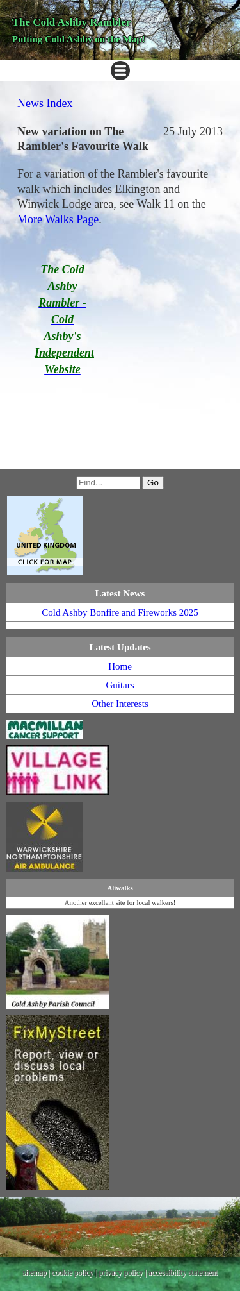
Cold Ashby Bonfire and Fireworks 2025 (120, 612)
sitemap (34, 1272)
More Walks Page (58, 219)
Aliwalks (119, 887)
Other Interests (120, 703)
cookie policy (72, 1272)
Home (120, 666)
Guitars (120, 685)
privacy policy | (123, 1272)
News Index (44, 103)
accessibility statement (183, 1272)
